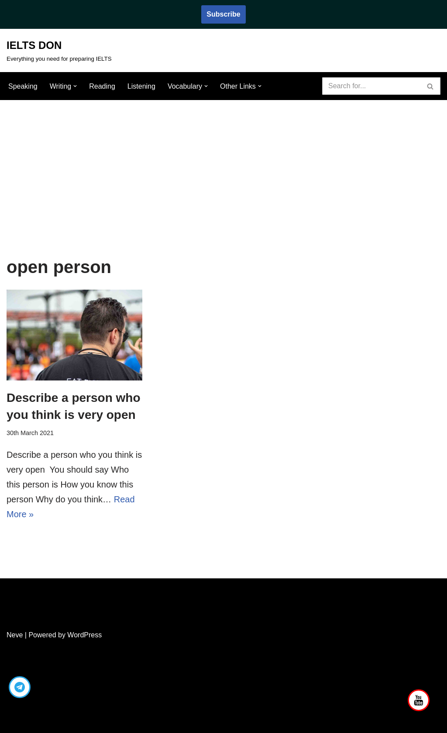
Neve (15, 635)
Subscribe (223, 14)
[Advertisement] (223, 165)
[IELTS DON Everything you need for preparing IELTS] (59, 50)
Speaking (23, 86)
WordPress (84, 635)
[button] (75, 86)
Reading (102, 86)
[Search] (371, 86)
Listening (141, 86)
